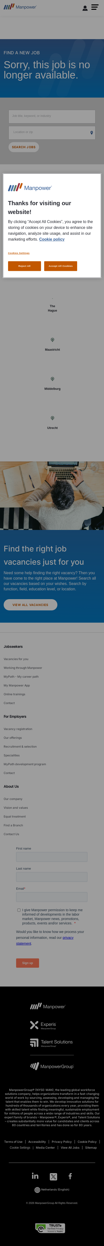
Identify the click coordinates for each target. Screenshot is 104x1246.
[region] (52, 225)
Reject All (24, 266)
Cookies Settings (19, 253)
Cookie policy (51, 239)
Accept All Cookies (61, 266)
